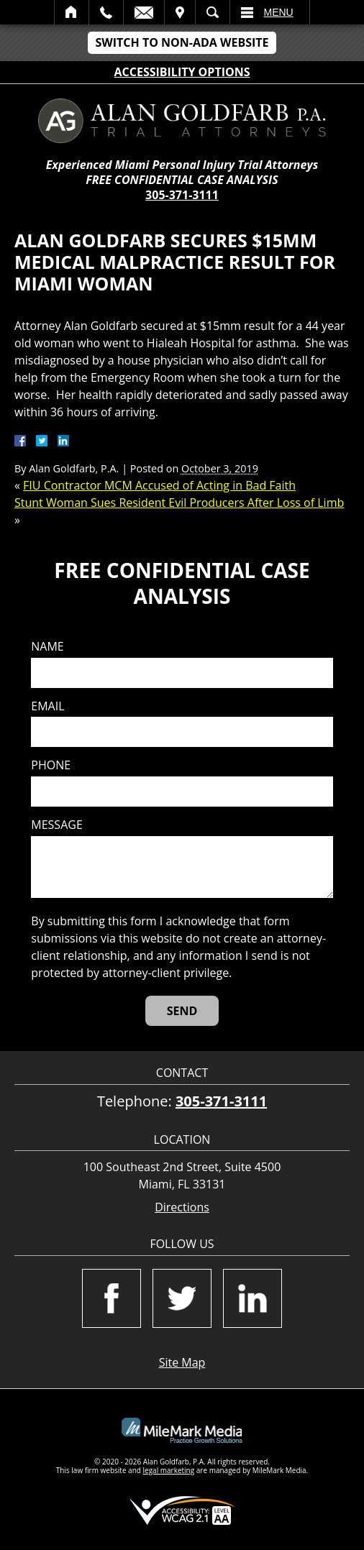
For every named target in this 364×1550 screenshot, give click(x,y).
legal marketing (169, 1470)
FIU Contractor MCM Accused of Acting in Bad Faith (159, 485)
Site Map (182, 1362)
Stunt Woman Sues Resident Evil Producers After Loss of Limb (179, 502)
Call (106, 12)
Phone (50, 765)
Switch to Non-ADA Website (181, 42)
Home (71, 12)
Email (144, 12)
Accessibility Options (182, 72)
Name (47, 646)
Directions (182, 1207)
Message (56, 825)
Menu (279, 12)
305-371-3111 (182, 195)
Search (212, 12)
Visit (180, 12)
